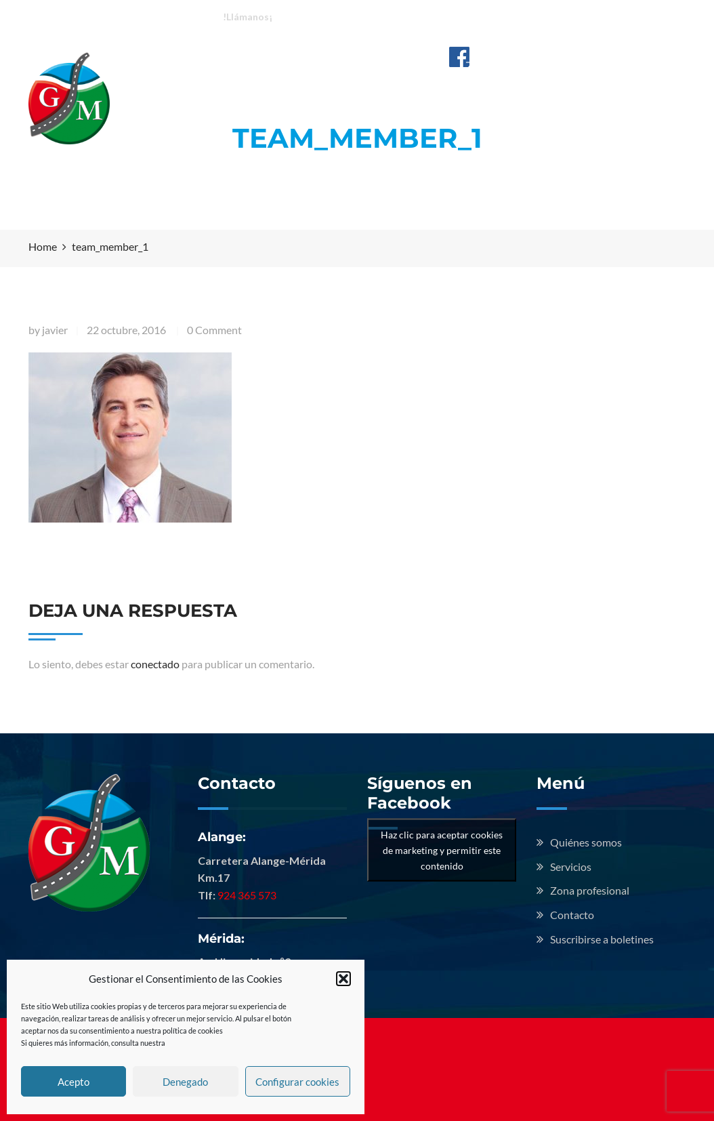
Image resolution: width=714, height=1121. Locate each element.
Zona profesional (516, 66)
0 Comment (214, 329)
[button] (343, 978)
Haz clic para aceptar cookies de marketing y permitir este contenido (442, 849)
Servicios (409, 66)
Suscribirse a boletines (602, 939)
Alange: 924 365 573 (331, 15)
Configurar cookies (297, 1082)
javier (55, 329)
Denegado (185, 1082)
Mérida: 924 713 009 (441, 15)
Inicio (214, 66)
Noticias (621, 66)
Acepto (73, 1082)
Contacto (225, 94)
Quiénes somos (306, 66)
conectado (155, 663)
